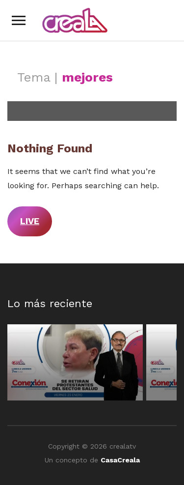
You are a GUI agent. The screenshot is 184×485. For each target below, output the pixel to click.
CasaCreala (120, 460)
